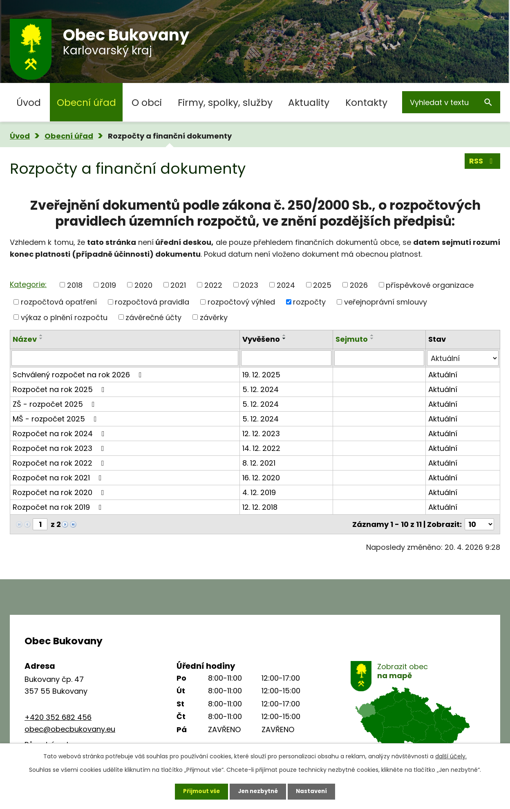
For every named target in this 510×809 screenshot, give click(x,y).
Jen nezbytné (258, 791)
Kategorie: (28, 284)
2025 (322, 285)
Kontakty (366, 102)
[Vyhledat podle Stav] (463, 358)
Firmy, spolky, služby (225, 102)
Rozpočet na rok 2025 (60, 389)
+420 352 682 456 (58, 717)
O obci (147, 102)
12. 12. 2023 (261, 433)
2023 (249, 285)
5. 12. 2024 (260, 389)
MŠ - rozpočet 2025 (56, 419)
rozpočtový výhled (241, 302)
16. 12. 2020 (261, 478)
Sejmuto (352, 339)
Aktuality (308, 102)
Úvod (28, 102)
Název (25, 339)
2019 (108, 285)
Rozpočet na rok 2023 (60, 448)
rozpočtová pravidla (152, 302)
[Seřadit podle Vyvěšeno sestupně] (284, 338)
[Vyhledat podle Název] (124, 358)
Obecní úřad (86, 102)
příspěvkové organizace (430, 285)
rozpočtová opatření (59, 302)
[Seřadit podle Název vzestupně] (41, 335)
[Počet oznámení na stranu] (479, 524)
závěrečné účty (153, 317)
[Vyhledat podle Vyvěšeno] (286, 358)
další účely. (451, 755)
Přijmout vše (198, 791)
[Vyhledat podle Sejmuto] (379, 358)
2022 (213, 285)
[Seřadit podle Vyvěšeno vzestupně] (284, 335)
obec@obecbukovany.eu (70, 729)
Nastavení (314, 791)
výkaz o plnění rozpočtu (64, 317)
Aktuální (442, 375)
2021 (178, 285)
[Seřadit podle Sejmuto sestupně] (372, 338)
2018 (75, 285)
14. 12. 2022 (261, 448)
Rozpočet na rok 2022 (60, 463)
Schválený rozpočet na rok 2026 (79, 375)
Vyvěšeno (261, 339)
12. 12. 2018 (259, 507)
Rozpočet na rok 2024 (60, 433)
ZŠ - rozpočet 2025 (55, 404)
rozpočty (309, 302)
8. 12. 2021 (258, 463)
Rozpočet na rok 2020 (60, 492)
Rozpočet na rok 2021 (59, 478)
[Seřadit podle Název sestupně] (41, 338)
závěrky (214, 317)
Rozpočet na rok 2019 (59, 507)
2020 (143, 285)
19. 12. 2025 (261, 375)
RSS (482, 162)
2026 (359, 285)
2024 (286, 285)
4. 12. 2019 (259, 492)
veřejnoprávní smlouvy (385, 302)
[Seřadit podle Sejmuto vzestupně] (372, 335)
